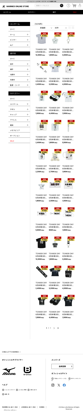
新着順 (42, 28)
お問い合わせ (33, 389)
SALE (75, 12)
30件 (57, 28)
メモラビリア (15, 130)
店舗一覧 (7, 394)
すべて (12, 29)
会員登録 (62, 366)
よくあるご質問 (22, 389)
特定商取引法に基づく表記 (10, 407)
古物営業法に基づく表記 (28, 407)
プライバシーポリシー (10, 410)
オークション (15, 136)
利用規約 (41, 407)
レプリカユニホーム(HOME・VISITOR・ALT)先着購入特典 (41, 1)
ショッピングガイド (10, 389)
